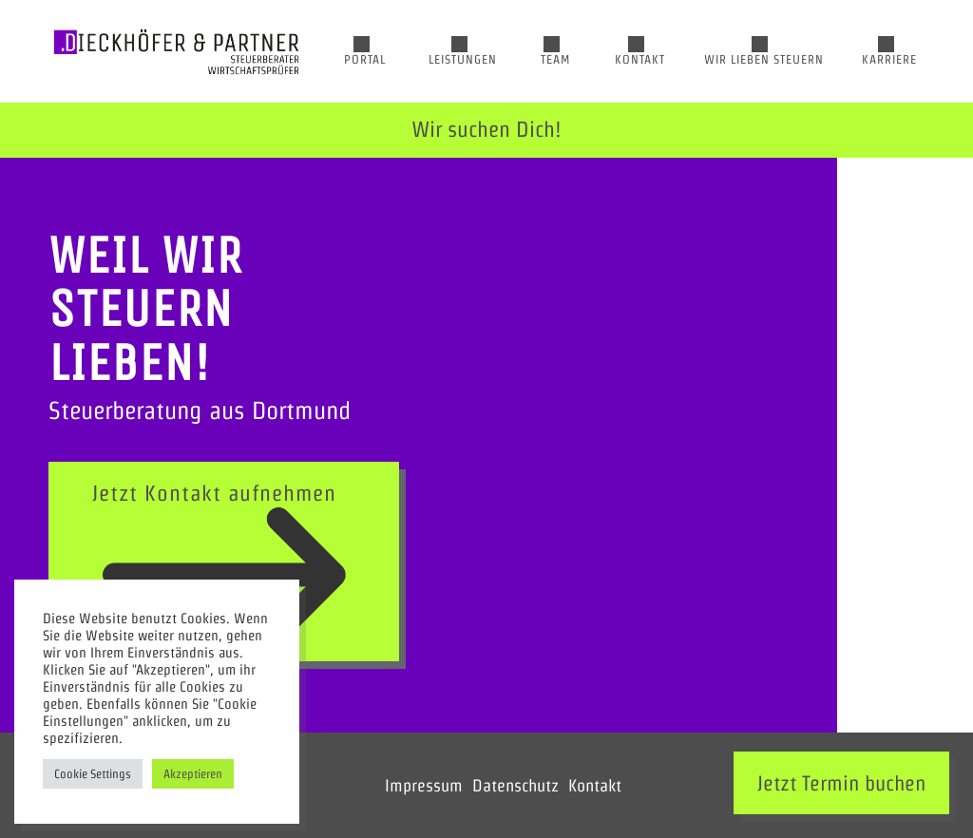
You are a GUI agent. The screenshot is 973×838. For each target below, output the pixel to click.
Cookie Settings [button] (92, 774)
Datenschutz (515, 785)
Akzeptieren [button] (192, 774)
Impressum (424, 785)
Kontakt (594, 785)
